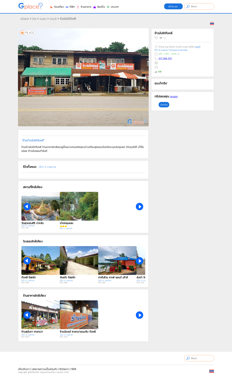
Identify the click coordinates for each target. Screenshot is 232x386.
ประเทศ (113, 7)
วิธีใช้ (73, 369)
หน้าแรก (24, 18)
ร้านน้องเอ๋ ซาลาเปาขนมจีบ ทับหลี (78, 331)
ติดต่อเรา (64, 369)
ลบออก (174, 96)
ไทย (34, 18)
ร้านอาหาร (83, 7)
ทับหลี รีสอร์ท (28, 277)
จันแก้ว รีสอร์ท (67, 277)
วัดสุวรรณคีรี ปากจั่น (32, 223)
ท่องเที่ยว (57, 7)
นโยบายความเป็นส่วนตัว (44, 369)
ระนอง (43, 18)
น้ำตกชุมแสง (66, 223)
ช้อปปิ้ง (99, 7)
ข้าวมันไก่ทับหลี (68, 18)
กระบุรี (53, 18)
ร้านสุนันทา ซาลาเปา (32, 331)
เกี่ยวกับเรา (24, 369)
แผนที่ (197, 47)
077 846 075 (165, 58)
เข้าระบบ (173, 6)
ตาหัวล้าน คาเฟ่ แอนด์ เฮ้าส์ (113, 277)
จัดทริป (164, 105)
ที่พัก (70, 7)
